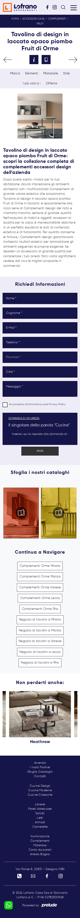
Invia (40, 451)
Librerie (40, 804)
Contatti (40, 776)
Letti (40, 817)
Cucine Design (40, 785)
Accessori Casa (33, 19)
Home (15, 19)
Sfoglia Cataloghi (40, 771)
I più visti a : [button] (32, 83)
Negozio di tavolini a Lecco (40, 652)
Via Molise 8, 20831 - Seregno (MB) (40, 869)
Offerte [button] (51, 83)
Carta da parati (40, 849)
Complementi (57, 19)
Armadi (40, 822)
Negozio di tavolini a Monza (40, 630)
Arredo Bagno (40, 854)
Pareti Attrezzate (40, 808)
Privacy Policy (57, 404)
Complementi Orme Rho (40, 609)
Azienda (40, 762)
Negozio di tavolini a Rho (40, 662)
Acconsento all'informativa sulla (37, 404)
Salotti (40, 813)
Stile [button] (66, 73)
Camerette (40, 826)
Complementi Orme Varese (40, 587)
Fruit (40, 24)
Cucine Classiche (40, 794)
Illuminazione (40, 836)
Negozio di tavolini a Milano (40, 619)
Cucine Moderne (40, 790)
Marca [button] (15, 73)
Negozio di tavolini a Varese (40, 641)
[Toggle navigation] (73, 7)
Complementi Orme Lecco (40, 598)
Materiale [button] (50, 73)
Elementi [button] (31, 73)
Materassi (40, 845)
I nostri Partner (40, 767)
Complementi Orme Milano (40, 565)
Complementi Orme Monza (40, 576)
